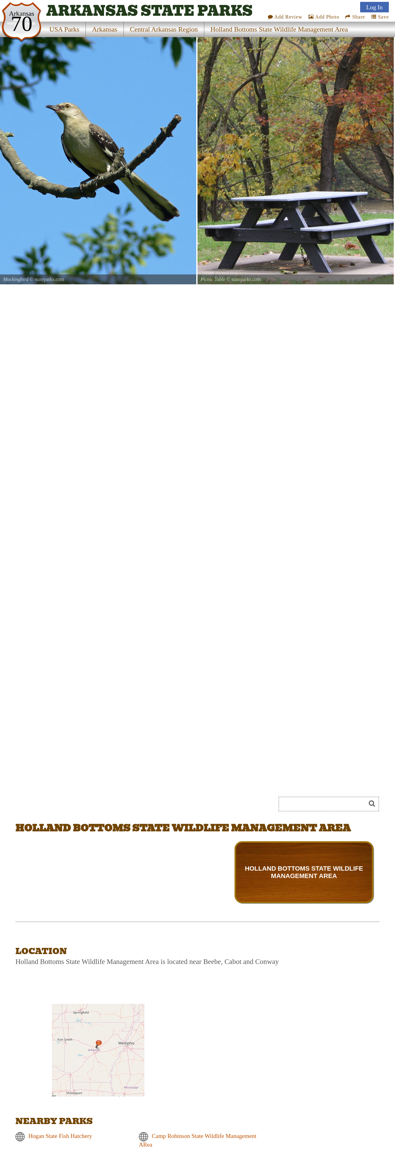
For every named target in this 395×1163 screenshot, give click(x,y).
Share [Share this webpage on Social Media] (355, 16)
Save (380, 16)
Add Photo (323, 16)
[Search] (325, 804)
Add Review (285, 16)
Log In (374, 7)
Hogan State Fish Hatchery (60, 1136)
